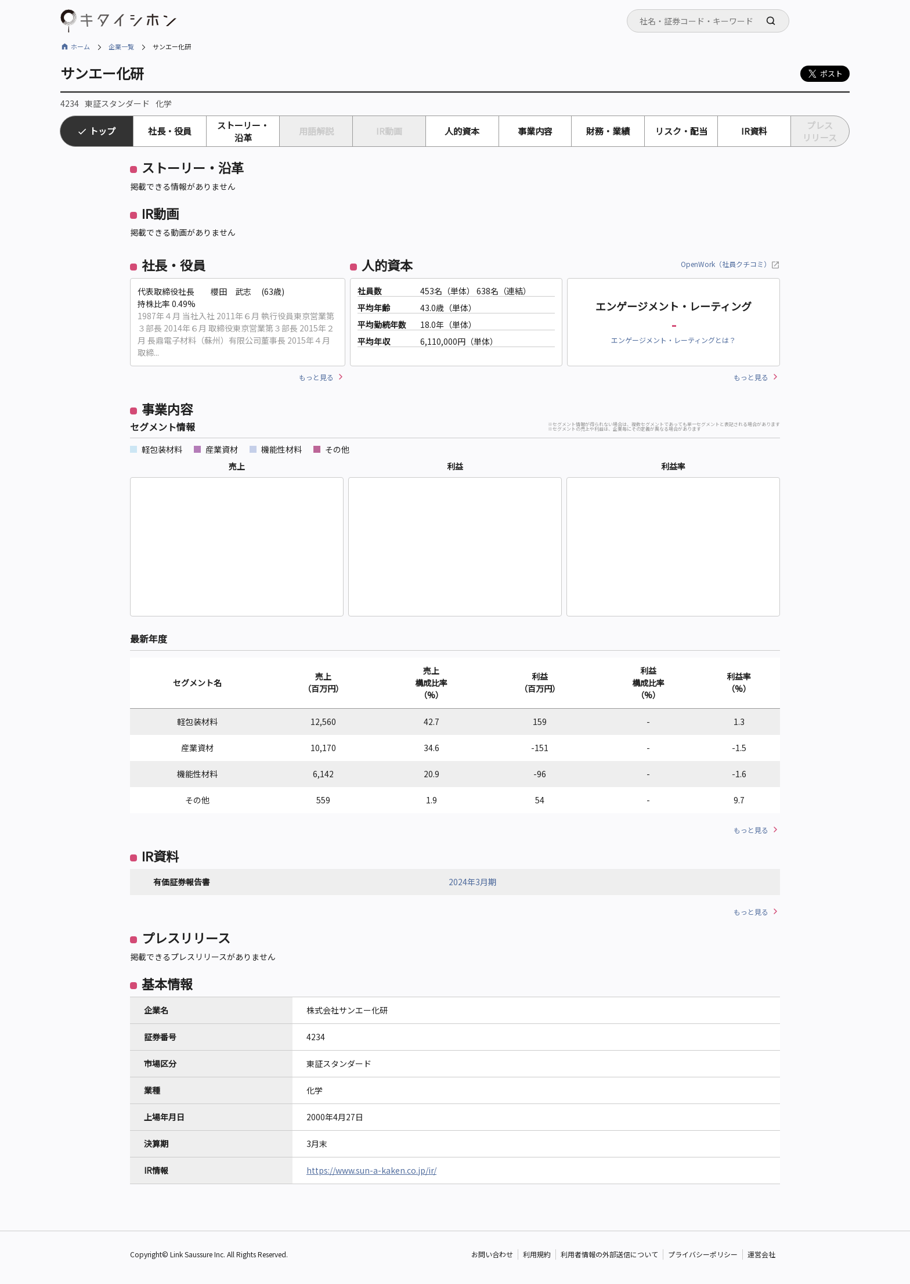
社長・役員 (170, 131)
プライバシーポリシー (703, 1255)
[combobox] (708, 21)
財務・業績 (608, 131)
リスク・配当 (681, 131)
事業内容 (535, 131)
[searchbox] (711, 21)
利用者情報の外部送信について (609, 1255)
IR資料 (754, 131)
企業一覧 (121, 46)
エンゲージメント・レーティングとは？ (673, 340)
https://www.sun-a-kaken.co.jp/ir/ (371, 1170)
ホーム (80, 46)
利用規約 (537, 1255)
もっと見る (316, 377)
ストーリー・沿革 (243, 131)
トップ (102, 131)
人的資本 (462, 131)
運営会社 (761, 1255)
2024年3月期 (472, 882)
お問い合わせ (492, 1255)
